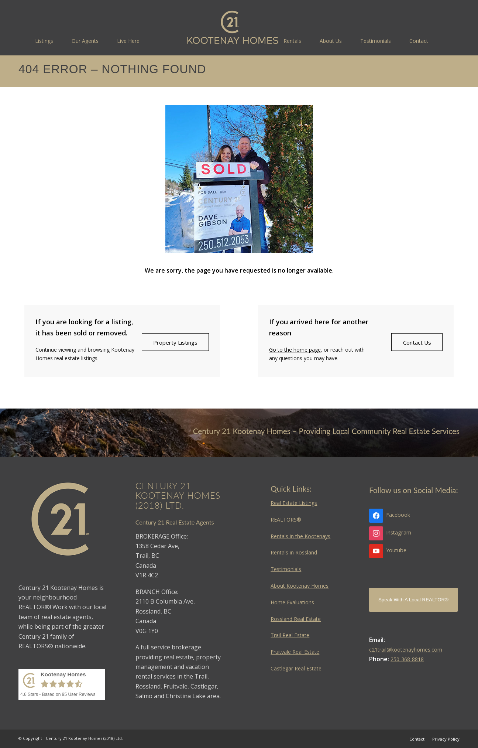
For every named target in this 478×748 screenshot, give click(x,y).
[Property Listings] (175, 342)
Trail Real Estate (290, 635)
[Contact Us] (417, 342)
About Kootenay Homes (300, 585)
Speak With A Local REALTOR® (413, 599)
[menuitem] (44, 40)
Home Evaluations (292, 602)
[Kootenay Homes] (232, 27)
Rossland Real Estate (296, 618)
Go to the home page (295, 349)
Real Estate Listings (294, 502)
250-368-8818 (407, 659)
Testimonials (286, 569)
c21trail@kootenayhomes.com (405, 649)
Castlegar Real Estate (296, 668)
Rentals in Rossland (294, 552)
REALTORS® (286, 519)
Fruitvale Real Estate (295, 651)
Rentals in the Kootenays (300, 536)
